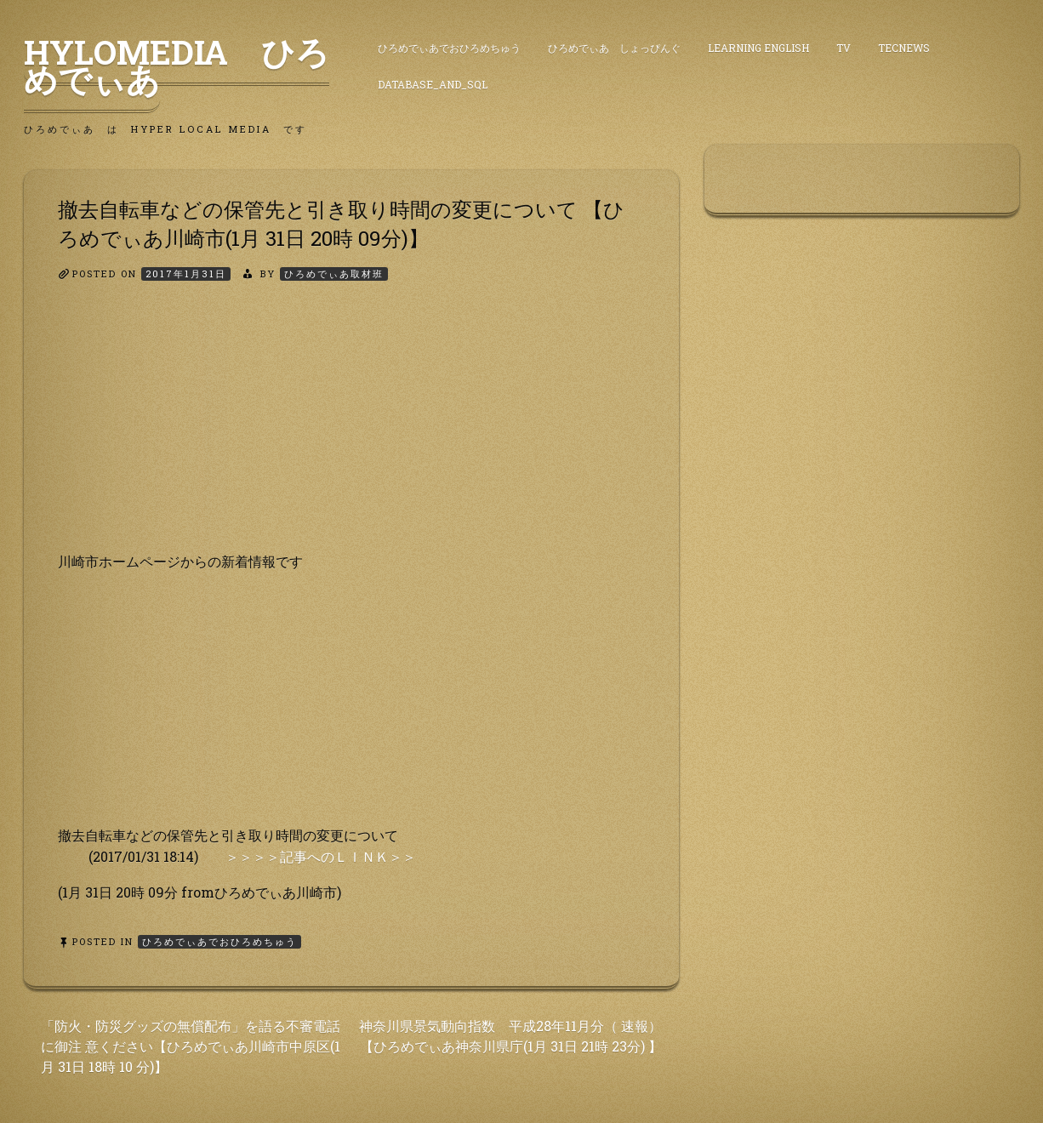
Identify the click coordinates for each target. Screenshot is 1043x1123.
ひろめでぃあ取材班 (334, 273)
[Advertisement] (351, 431)
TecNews (904, 47)
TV (843, 47)
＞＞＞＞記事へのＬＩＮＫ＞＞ (320, 856)
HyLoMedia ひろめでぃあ (176, 65)
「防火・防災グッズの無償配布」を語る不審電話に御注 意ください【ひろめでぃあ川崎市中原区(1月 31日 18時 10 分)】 (190, 1046)
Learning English (758, 47)
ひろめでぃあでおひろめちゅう (449, 47)
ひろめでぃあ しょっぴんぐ (614, 47)
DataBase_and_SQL (432, 84)
